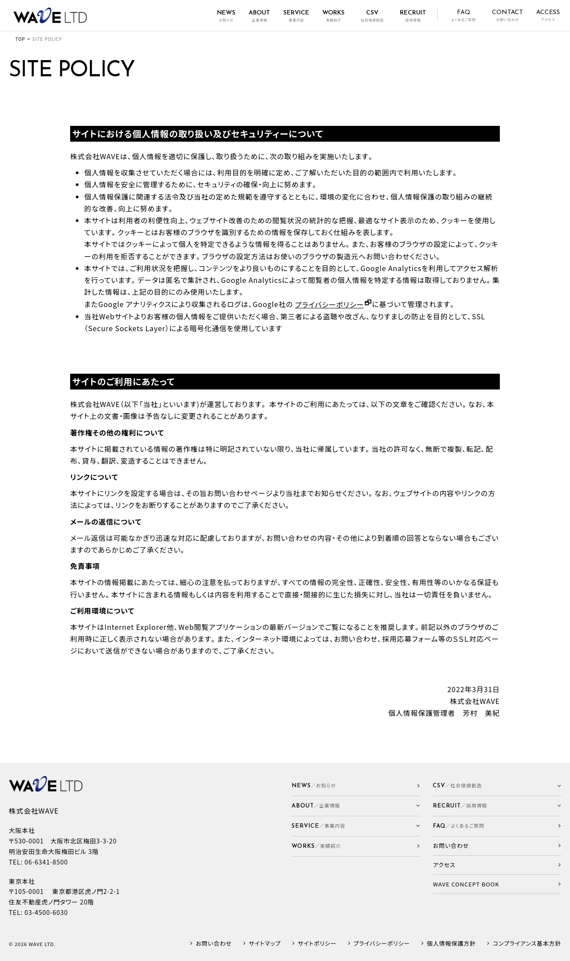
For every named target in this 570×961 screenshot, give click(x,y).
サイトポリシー (317, 943)
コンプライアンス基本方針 (527, 943)
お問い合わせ (214, 943)
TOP (20, 39)
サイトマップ (265, 943)
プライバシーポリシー (329, 304)
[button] (356, 806)
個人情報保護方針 (451, 943)
